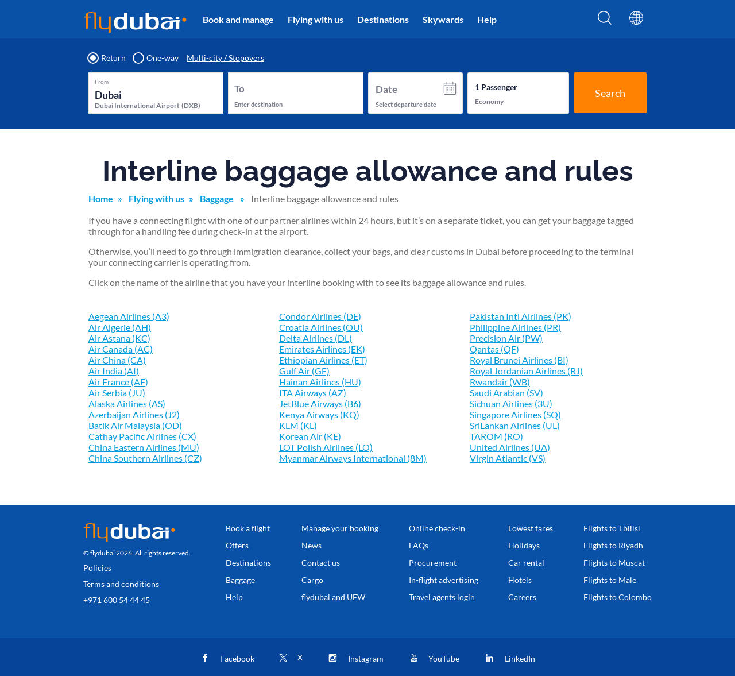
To (239, 89)
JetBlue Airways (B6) (320, 403)
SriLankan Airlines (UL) (515, 425)
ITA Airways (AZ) (312, 392)
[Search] (604, 21)
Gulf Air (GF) (304, 370)
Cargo (312, 580)
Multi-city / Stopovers (225, 58)
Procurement (433, 562)
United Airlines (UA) (510, 447)
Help (487, 19)
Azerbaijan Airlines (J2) (134, 414)
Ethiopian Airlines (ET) (323, 359)
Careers (522, 597)
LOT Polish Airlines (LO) (326, 447)
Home (100, 198)
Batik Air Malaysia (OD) (135, 425)
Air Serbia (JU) (116, 392)
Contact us (320, 562)
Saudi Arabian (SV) (506, 392)
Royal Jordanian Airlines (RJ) (526, 370)
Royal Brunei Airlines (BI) (519, 359)
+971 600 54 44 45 (116, 600)
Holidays (524, 545)
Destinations (383, 19)
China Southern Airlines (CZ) (145, 458)
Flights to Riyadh (613, 545)
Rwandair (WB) (500, 381)
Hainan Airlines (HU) (320, 381)
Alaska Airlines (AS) (126, 403)
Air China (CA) (117, 359)
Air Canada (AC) (120, 348)
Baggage (217, 198)
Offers (237, 545)
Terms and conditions (121, 584)
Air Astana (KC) (119, 338)
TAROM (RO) (496, 436)
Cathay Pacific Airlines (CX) (142, 436)
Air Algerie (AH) (119, 327)
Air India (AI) (113, 370)
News (311, 545)
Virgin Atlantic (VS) (508, 458)
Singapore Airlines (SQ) (515, 414)
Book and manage (238, 19)
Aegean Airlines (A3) (128, 316)
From (102, 81)
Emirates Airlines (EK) (322, 348)
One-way (156, 58)
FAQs (418, 545)
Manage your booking (339, 528)
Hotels (520, 580)
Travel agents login (442, 597)
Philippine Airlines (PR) (515, 327)
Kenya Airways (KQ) (319, 414)
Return (107, 58)
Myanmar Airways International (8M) (353, 458)
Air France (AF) (118, 381)
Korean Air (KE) (310, 436)
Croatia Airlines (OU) (321, 327)
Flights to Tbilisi (611, 528)
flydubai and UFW (333, 597)
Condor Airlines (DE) (320, 316)
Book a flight (248, 528)
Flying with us (315, 19)
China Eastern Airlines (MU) (143, 447)
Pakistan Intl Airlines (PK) (520, 316)
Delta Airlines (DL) (315, 338)
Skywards (443, 19)
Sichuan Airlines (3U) (511, 403)
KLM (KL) (298, 425)
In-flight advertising (443, 580)
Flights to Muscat (614, 562)
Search (610, 93)
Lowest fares (530, 528)
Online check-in (437, 528)
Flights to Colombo (617, 597)
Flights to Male (609, 580)
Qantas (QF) (494, 348)
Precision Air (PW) (506, 338)
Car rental (526, 562)
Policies (97, 568)
